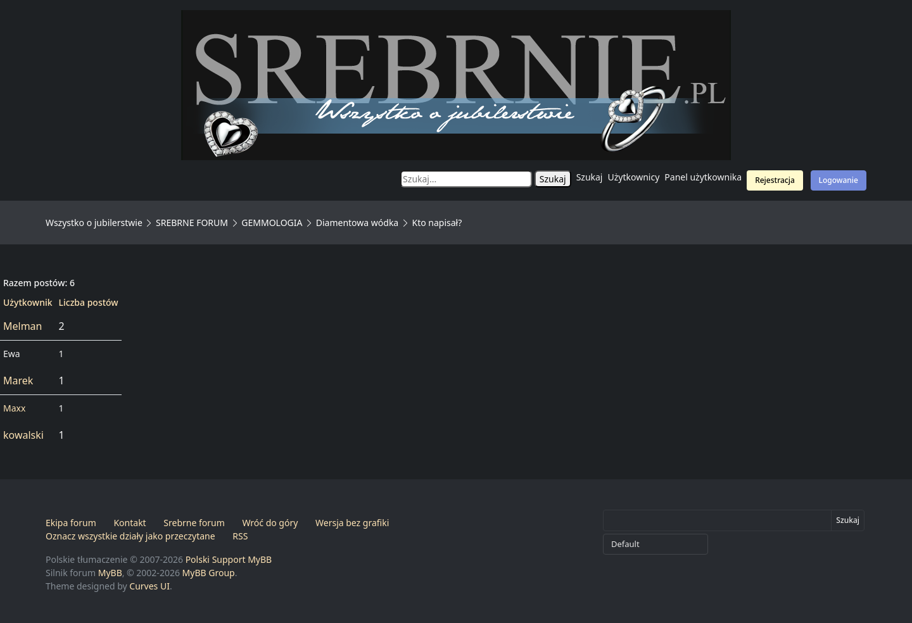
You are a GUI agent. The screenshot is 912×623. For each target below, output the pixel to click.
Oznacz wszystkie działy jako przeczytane (130, 536)
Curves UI (149, 586)
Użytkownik (28, 302)
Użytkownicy (634, 177)
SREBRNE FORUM (192, 223)
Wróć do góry (270, 523)
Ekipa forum (71, 523)
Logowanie (838, 180)
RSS (240, 536)
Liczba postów (88, 302)
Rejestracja (775, 180)
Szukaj (589, 177)
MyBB (110, 573)
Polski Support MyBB (229, 559)
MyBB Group (208, 573)
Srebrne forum (193, 523)
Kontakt (129, 523)
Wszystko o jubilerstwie (94, 223)
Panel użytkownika (703, 177)
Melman (22, 326)
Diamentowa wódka (357, 223)
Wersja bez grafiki (352, 523)
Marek (18, 380)
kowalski (23, 435)
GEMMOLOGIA (271, 223)
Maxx (14, 408)
